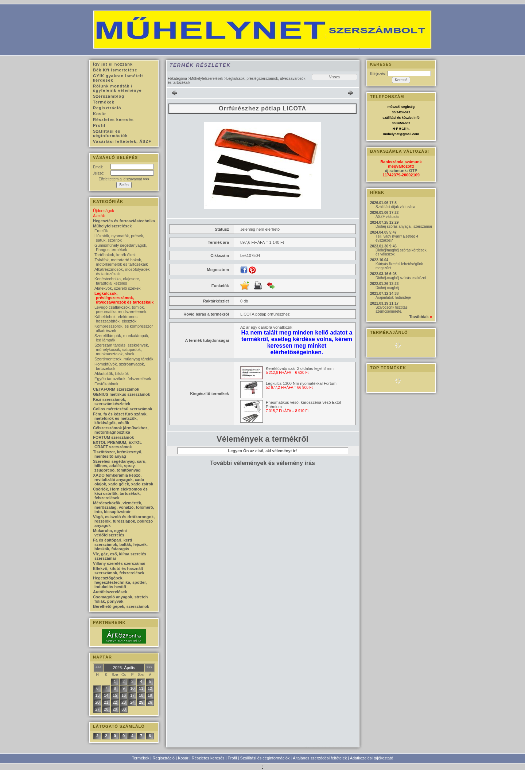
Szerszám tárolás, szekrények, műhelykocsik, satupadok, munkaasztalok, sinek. (121, 349)
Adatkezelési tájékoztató (371, 758)
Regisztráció (163, 758)
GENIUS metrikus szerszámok (121, 394)
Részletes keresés (208, 758)
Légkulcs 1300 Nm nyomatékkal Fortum (301, 383)
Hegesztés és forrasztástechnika (124, 221)
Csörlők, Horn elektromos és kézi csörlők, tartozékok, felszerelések (120, 493)
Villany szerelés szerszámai (119, 563)
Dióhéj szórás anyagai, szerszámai (404, 226)
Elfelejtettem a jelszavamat (123, 179)
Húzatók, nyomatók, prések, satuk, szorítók (119, 238)
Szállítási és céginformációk (265, 758)
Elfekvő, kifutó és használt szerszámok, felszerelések (118, 570)
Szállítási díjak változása (395, 207)
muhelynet (391, 134)
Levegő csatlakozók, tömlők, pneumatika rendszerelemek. (120, 309)
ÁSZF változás (387, 217)
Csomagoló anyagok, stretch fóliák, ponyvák (120, 599)
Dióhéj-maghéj (387, 288)
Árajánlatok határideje (393, 298)
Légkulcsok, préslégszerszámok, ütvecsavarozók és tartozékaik (123, 297)
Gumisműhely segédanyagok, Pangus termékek (120, 247)
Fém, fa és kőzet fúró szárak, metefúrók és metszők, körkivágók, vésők (120, 418)
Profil (232, 758)
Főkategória (177, 79)
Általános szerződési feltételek (320, 758)
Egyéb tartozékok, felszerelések (122, 378)
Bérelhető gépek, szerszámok (121, 606)
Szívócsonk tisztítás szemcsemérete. (392, 309)
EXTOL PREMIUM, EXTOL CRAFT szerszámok (117, 444)
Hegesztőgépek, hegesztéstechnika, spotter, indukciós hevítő (120, 582)
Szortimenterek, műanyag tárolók (123, 359)
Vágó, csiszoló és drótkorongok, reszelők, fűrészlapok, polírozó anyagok (124, 521)
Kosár (183, 758)
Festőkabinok (106, 384)
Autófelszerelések (110, 592)
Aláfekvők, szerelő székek (117, 288)
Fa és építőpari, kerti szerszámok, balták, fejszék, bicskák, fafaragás (120, 544)
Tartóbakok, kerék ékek (115, 255)
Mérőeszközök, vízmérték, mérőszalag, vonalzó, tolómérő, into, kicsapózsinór (123, 507)
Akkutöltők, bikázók (111, 373)
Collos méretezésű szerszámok (122, 409)
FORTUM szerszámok (113, 437)
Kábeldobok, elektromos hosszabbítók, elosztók (115, 318)
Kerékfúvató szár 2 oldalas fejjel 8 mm (300, 368)
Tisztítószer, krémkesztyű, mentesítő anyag (118, 454)
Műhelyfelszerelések (206, 79)
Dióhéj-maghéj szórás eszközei (401, 278)
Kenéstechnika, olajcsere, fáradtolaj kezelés (117, 281)
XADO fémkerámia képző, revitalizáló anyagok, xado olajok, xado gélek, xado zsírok (123, 479)
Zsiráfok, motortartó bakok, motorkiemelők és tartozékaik (121, 262)
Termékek (140, 758)
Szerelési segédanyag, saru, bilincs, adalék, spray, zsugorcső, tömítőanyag (120, 465)
